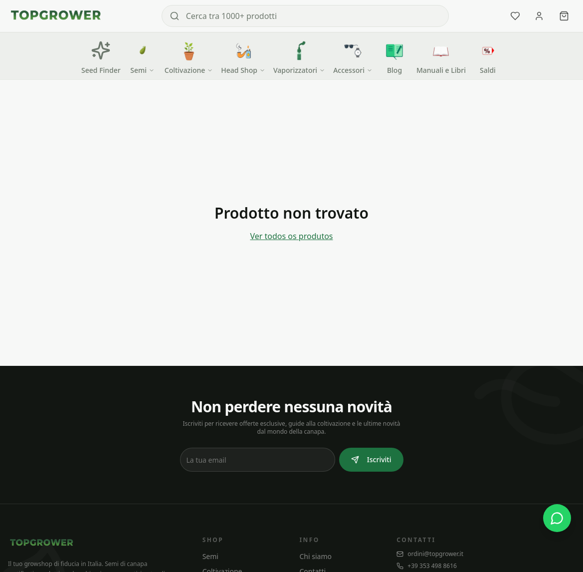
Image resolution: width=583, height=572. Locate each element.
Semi (210, 556)
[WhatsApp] (557, 518)
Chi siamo (315, 556)
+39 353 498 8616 (426, 566)
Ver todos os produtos (291, 236)
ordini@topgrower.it (429, 554)
